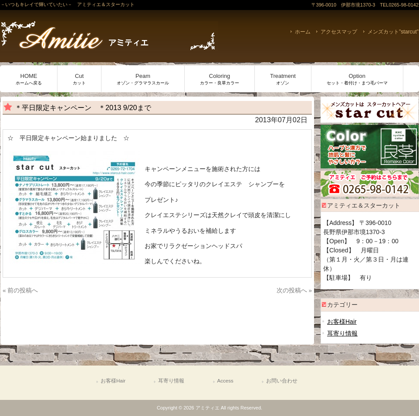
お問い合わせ (281, 380)
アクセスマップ (339, 32)
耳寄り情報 (342, 333)
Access (225, 380)
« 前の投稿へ (20, 290)
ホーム (303, 32)
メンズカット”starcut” (393, 32)
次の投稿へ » (294, 290)
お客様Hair (342, 321)
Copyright (167, 407)
